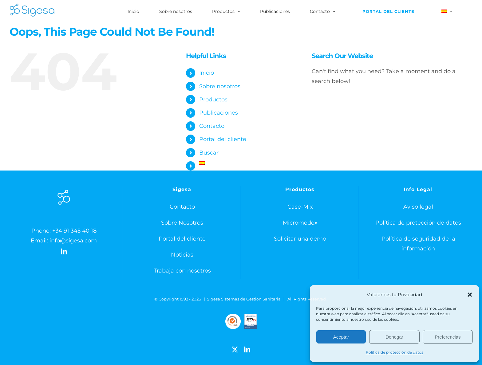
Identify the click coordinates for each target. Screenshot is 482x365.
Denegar (394, 336)
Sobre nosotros (219, 86)
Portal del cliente (222, 139)
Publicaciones (218, 112)
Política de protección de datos (394, 352)
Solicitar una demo (300, 238)
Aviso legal (418, 206)
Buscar (209, 152)
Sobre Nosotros (182, 222)
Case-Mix (300, 206)
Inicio (206, 72)
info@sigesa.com (73, 240)
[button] (470, 295)
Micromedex (300, 222)
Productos (213, 99)
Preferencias (447, 336)
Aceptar (341, 336)
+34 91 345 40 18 (74, 230)
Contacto (211, 126)
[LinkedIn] (64, 252)
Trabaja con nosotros (182, 270)
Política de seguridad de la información (418, 243)
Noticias (182, 254)
